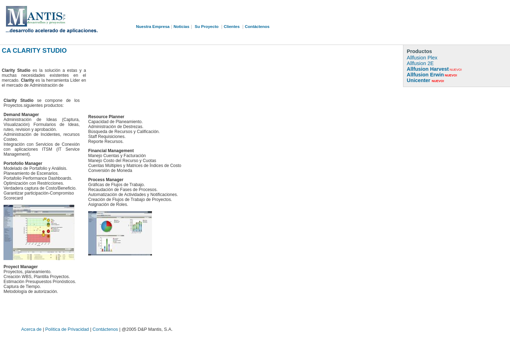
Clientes (232, 26)
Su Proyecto (207, 26)
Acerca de (32, 329)
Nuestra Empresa (153, 26)
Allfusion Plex (422, 57)
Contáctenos (257, 26)
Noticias (181, 26)
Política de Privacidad (67, 329)
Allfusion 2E (420, 63)
